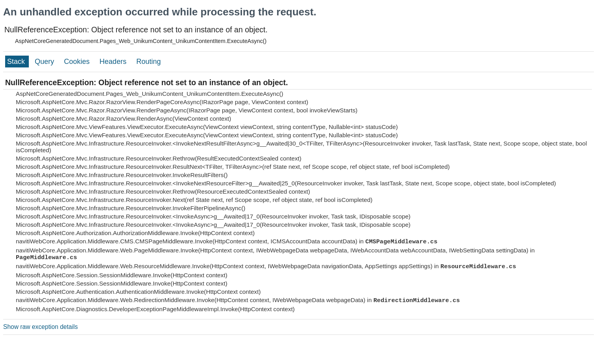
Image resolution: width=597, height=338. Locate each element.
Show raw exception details (40, 326)
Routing (148, 61)
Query (45, 61)
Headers (114, 61)
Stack (17, 61)
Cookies (78, 61)
